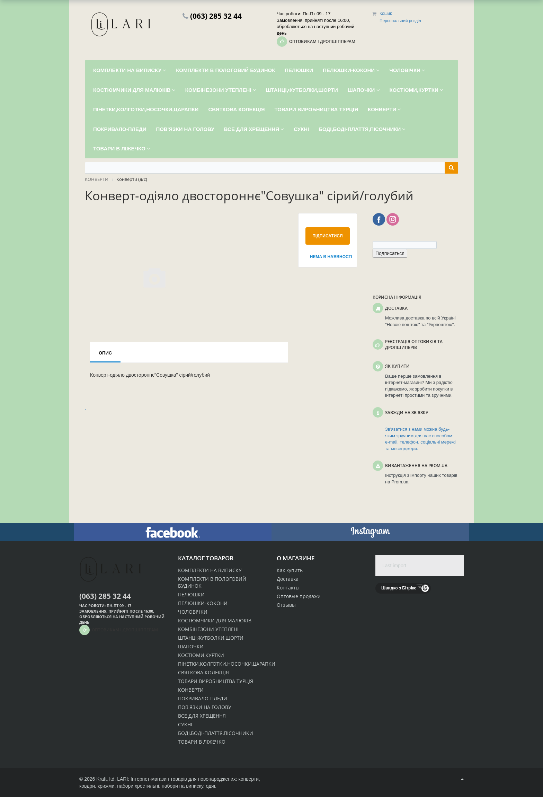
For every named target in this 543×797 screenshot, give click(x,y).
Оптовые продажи (299, 596)
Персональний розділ (400, 20)
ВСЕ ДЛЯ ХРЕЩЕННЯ (202, 715)
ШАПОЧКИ (191, 646)
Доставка (288, 579)
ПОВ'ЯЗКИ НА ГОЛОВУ (204, 707)
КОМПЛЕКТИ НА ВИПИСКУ (210, 570)
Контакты (288, 587)
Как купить (290, 570)
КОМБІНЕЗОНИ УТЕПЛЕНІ (208, 629)
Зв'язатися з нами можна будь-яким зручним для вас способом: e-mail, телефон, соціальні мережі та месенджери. (420, 439)
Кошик (386, 13)
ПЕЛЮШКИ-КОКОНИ (203, 603)
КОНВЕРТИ (191, 689)
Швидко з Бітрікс (398, 588)
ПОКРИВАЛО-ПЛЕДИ (202, 698)
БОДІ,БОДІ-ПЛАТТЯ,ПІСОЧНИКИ (215, 733)
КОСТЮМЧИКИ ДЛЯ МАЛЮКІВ (214, 620)
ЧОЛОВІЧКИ (192, 611)
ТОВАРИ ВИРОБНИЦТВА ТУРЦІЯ (215, 681)
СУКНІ (185, 724)
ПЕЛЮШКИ (191, 594)
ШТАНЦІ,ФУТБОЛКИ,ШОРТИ (210, 637)
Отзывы (286, 605)
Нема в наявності (330, 256)
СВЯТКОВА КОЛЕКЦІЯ (203, 672)
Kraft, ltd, (106, 779)
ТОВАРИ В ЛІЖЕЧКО (201, 741)
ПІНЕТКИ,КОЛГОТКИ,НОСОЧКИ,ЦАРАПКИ (226, 663)
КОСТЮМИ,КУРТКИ (201, 655)
